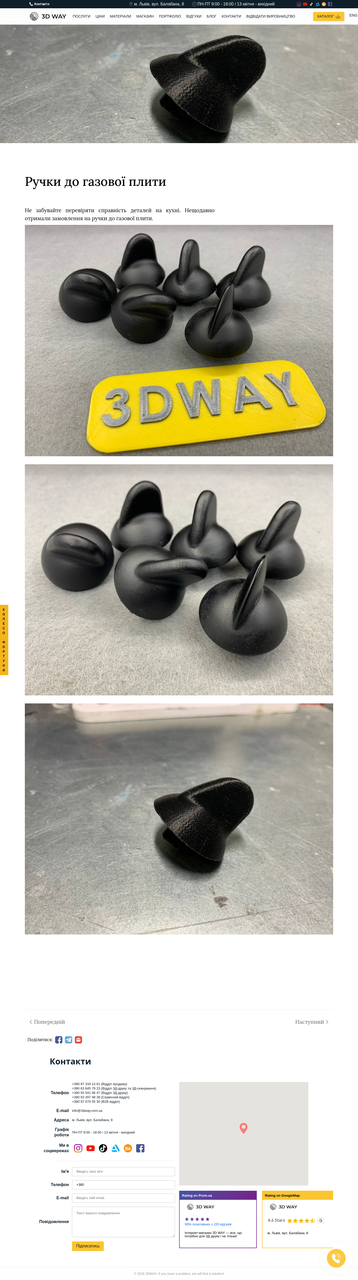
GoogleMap (290, 1195)
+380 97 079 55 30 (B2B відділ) (96, 1102)
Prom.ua (205, 1195)
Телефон (60, 1184)
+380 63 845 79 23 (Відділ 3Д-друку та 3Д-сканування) (114, 1088)
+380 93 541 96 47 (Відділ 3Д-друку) (100, 1093)
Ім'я (65, 1171)
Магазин (145, 16)
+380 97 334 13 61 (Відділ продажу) (99, 1084)
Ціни (100, 16)
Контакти (231, 16)
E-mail (62, 1198)
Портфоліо (170, 16)
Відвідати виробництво (270, 16)
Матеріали (120, 16)
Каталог (328, 16)
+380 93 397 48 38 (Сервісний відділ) (100, 1097)
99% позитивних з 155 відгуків (208, 1224)
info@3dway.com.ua (87, 1111)
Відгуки (193, 16)
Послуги (81, 16)
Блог (211, 16)
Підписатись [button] (88, 1246)
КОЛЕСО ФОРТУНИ (4, 640)
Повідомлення (54, 1221)
